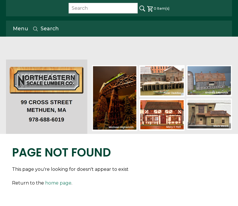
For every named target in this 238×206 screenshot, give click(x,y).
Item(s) (158, 8)
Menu (20, 28)
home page (58, 183)
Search (46, 28)
